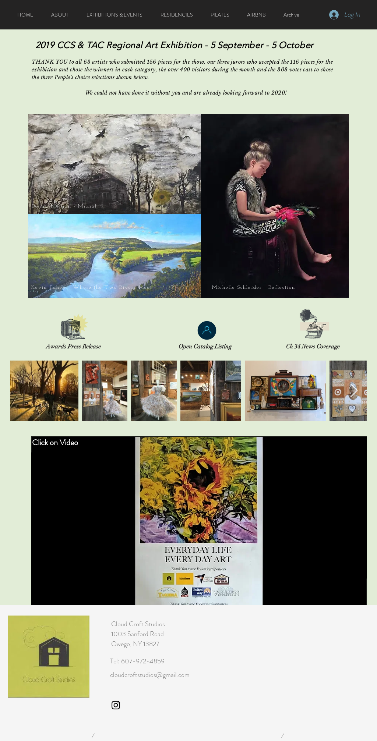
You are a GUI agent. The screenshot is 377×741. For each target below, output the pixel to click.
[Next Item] (354, 391)
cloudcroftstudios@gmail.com (150, 675)
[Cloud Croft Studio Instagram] (115, 705)
